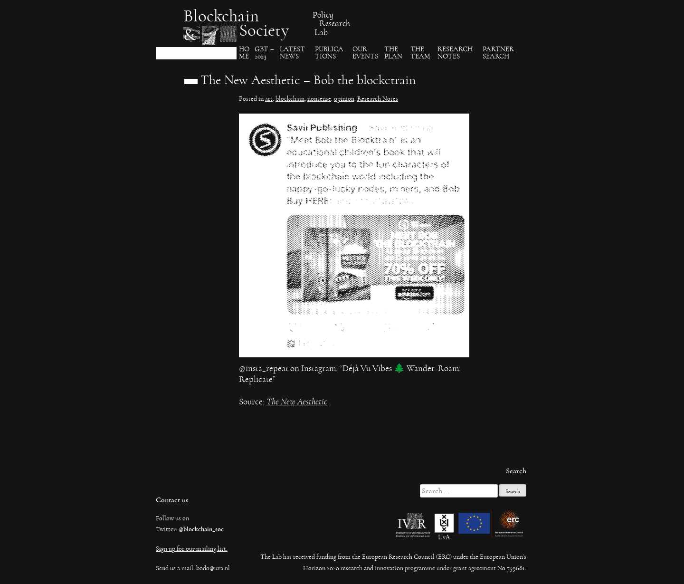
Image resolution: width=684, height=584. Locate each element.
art (269, 99)
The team (420, 53)
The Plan (393, 53)
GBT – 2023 (264, 53)
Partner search (498, 53)
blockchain (290, 99)
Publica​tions (329, 53)
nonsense (319, 99)
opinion (344, 99)
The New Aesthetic (296, 401)
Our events (365, 53)
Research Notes (455, 53)
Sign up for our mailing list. (192, 549)
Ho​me (244, 53)
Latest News (292, 53)
